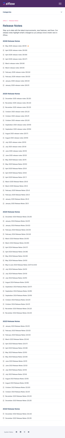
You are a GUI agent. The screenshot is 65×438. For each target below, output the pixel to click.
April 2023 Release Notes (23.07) (16, 344)
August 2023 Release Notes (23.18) (17, 383)
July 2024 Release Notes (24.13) (16, 269)
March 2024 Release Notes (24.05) (17, 238)
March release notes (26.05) (15, 68)
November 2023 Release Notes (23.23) (18, 396)
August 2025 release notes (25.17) (16, 133)
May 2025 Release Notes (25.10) (16, 164)
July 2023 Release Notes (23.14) (16, 374)
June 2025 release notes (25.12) (16, 155)
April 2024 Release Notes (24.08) (16, 252)
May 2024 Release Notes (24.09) (16, 256)
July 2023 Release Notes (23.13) (16, 370)
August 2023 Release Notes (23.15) (17, 379)
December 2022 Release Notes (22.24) (18, 414)
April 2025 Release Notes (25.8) (16, 173)
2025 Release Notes (11, 94)
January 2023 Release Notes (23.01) (17, 326)
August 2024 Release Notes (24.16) (17, 282)
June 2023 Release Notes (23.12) (16, 365)
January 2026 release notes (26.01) (17, 85)
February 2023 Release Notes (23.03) (18, 335)
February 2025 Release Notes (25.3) (17, 195)
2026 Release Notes (11, 41)
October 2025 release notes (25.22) (17, 112)
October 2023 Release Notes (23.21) (17, 392)
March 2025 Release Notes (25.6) (16, 181)
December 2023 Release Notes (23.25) (18, 400)
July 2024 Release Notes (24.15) (16, 278)
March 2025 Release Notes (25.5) (16, 186)
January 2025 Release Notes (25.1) (17, 203)
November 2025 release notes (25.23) (18, 107)
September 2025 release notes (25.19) (18, 125)
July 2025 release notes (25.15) (15, 142)
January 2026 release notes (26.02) (17, 81)
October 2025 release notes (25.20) (17, 120)
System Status (8, 432)
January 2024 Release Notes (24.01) (17, 221)
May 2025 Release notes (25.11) (15, 160)
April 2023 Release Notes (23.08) (16, 348)
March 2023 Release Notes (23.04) (17, 339)
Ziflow (5, 20)
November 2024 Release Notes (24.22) (18, 308)
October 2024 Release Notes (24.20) (17, 300)
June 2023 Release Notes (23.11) (16, 361)
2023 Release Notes (11, 321)
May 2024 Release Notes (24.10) (16, 260)
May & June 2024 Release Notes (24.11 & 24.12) (21, 265)
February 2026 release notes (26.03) (17, 76)
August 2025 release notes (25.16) (16, 138)
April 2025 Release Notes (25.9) (16, 168)
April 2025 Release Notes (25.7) (16, 177)
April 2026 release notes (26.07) (16, 59)
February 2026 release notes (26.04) (17, 72)
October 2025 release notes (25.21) (17, 116)
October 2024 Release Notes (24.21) (17, 304)
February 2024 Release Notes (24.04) (18, 234)
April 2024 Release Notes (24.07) (16, 247)
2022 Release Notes (11, 409)
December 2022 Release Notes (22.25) (18, 418)
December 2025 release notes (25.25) (18, 98)
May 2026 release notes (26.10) (16, 46)
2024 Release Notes (11, 212)
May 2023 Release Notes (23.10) (16, 352)
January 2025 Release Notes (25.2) (17, 199)
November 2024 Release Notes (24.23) (18, 313)
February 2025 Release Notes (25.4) (17, 190)
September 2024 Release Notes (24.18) (18, 291)
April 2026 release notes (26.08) (16, 55)
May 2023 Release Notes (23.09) (16, 357)
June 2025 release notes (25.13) (16, 151)
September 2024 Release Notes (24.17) (18, 287)
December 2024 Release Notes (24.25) (18, 217)
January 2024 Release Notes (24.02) (17, 225)
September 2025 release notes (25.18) (18, 129)
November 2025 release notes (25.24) (18, 103)
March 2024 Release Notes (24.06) (17, 243)
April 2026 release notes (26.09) (16, 50)
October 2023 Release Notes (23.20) (17, 387)
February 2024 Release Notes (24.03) (18, 230)
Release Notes (13, 20)
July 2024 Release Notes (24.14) (16, 273)
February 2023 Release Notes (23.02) (18, 330)
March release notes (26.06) (15, 63)
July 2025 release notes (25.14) (15, 146)
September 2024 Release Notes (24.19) (18, 295)
